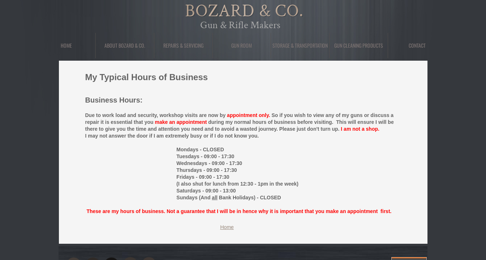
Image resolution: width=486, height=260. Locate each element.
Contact (417, 45)
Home (66, 45)
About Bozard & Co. (124, 45)
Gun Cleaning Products (358, 45)
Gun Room (241, 45)
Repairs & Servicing (183, 45)
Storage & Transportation (300, 45)
